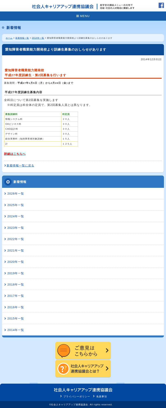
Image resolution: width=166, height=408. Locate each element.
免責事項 (101, 396)
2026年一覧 (15, 193)
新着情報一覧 (22, 38)
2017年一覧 (15, 295)
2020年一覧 (15, 261)
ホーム (9, 38)
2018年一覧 (15, 284)
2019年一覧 (15, 273)
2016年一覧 (15, 307)
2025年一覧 (15, 205)
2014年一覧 (38, 38)
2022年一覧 (15, 239)
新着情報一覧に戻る (20, 165)
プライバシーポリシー (76, 396)
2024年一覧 (15, 216)
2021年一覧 (15, 250)
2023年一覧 (15, 227)
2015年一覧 (15, 318)
